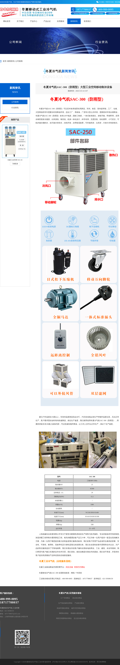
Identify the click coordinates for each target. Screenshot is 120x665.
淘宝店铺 (117, 2)
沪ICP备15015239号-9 (59, 662)
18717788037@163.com (12, 614)
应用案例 (60, 21)
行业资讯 (15, 108)
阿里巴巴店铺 (110, 2)
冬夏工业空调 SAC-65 (15, 160)
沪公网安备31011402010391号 (78, 662)
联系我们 (87, 21)
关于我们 (20, 21)
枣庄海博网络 (101, 662)
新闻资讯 (74, 21)
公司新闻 (19, 61)
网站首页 (6, 21)
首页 (4, 61)
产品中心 (33, 21)
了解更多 (15, 164)
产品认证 (47, 21)
